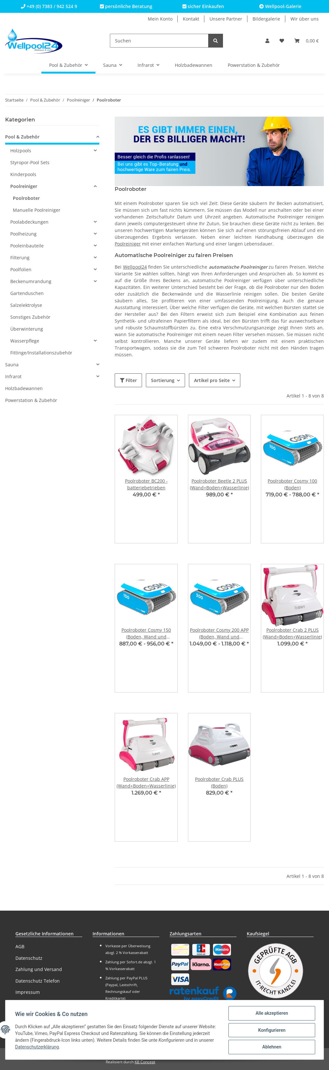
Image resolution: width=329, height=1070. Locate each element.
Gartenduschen (27, 293)
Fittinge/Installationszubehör (41, 353)
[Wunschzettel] (281, 41)
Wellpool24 (135, 267)
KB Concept (145, 1062)
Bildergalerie (266, 19)
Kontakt (191, 19)
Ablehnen (271, 1047)
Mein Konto (160, 19)
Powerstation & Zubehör (31, 400)
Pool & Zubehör (22, 137)
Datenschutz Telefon (37, 981)
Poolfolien (20, 269)
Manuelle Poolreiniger (36, 210)
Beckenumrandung (30, 281)
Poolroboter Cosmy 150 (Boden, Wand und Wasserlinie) (146, 633)
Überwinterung (26, 329)
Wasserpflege (24, 341)
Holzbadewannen (24, 388)
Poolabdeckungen (29, 222)
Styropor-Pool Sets (29, 162)
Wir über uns (304, 19)
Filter (128, 380)
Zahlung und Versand (38, 969)
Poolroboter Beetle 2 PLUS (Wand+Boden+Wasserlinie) (219, 484)
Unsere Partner (225, 19)
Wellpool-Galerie (280, 6)
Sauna (12, 364)
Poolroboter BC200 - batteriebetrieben (146, 484)
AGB (19, 946)
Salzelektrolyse (26, 305)
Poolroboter (26, 198)
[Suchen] (159, 41)
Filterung (20, 257)
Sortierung (162, 380)
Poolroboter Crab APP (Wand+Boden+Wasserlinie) (146, 782)
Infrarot (13, 376)
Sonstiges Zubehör (30, 317)
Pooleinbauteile (27, 246)
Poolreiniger (128, 244)
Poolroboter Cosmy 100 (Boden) (292, 484)
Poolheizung (23, 234)
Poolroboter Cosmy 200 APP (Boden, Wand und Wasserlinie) (219, 633)
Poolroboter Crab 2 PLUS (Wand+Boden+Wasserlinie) (292, 633)
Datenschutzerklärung (58, 1047)
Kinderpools (23, 174)
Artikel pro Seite (212, 380)
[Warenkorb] (306, 41)
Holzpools (20, 150)
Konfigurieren (271, 1030)
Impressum (27, 992)
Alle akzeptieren (271, 1013)
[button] (267, 41)
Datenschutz (28, 958)
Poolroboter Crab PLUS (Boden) (219, 782)
